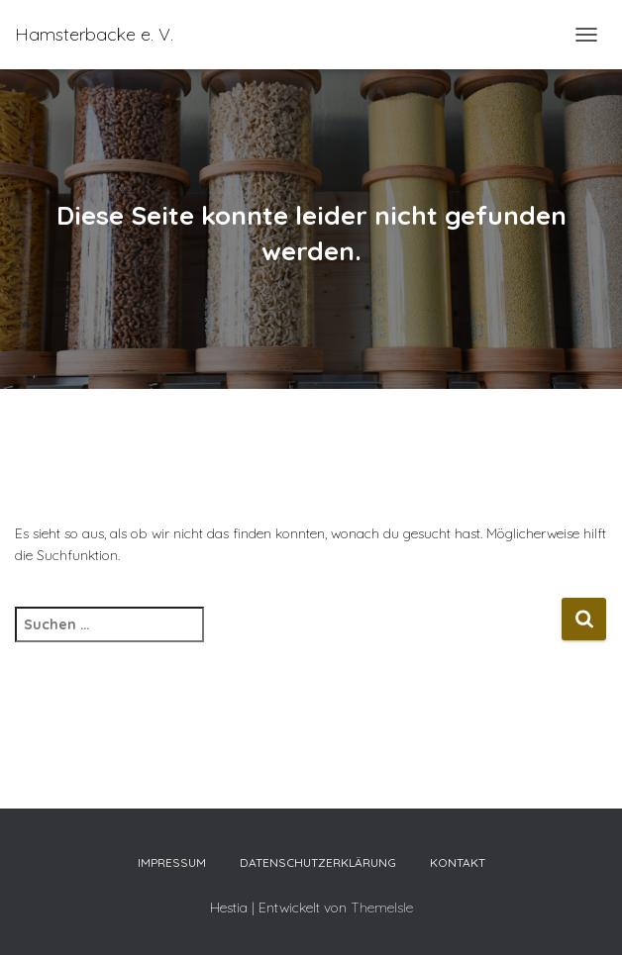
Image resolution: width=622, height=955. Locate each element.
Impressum (172, 862)
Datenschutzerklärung (318, 862)
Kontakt (457, 862)
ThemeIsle (382, 907)
